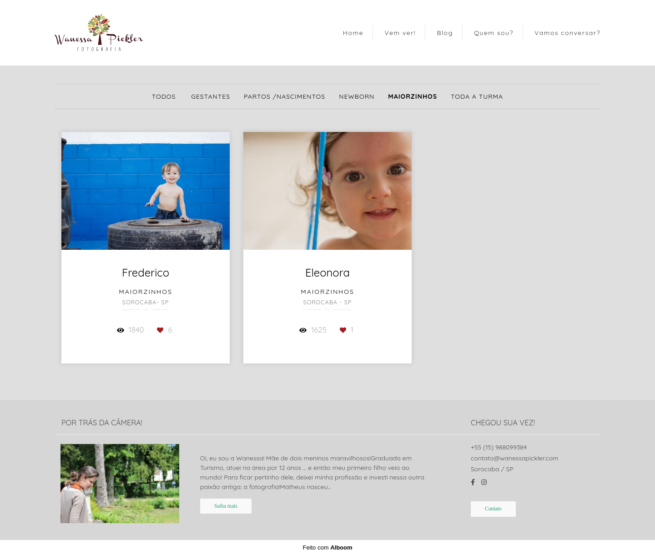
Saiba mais (225, 506)
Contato (493, 509)
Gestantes (210, 96)
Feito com (327, 547)
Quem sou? (494, 33)
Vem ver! (400, 33)
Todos (164, 96)
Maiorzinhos (412, 96)
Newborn (356, 96)
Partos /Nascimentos (284, 96)
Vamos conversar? (567, 33)
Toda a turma (477, 96)
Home (353, 33)
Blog (445, 33)
